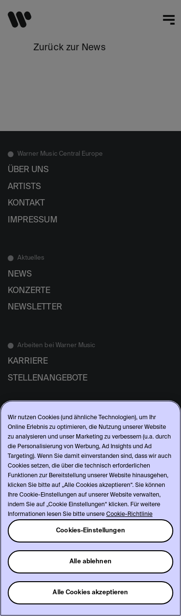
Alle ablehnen (90, 561)
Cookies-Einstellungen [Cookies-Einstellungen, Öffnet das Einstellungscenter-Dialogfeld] (90, 531)
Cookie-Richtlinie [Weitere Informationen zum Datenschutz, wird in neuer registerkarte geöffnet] (129, 514)
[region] (90, 508)
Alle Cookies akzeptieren (90, 592)
